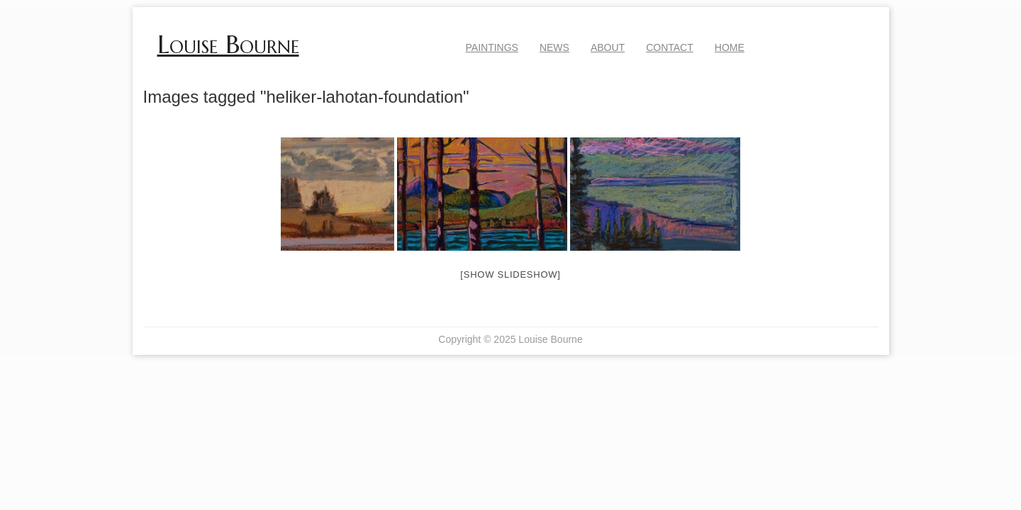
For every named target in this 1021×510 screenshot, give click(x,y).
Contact (669, 47)
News (554, 47)
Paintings (492, 47)
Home (729, 47)
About (608, 47)
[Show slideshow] (510, 274)
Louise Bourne (228, 44)
